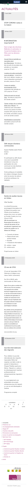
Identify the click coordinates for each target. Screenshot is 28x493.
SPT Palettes (7, 439)
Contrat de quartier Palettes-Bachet (14, 451)
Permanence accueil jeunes (10, 433)
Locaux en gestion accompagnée (12, 435)
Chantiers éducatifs (8, 431)
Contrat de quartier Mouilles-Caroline (14, 449)
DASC (4, 459)
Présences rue (6, 425)
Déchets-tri (7, 457)
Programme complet (10, 392)
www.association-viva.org (10, 332)
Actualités (5, 423)
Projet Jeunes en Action (11, 251)
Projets (5, 446)
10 (13, 406)
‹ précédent (11, 402)
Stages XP (5, 429)
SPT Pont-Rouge (8, 442)
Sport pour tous (7, 437)
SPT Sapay (7, 444)
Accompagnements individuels (11, 427)
